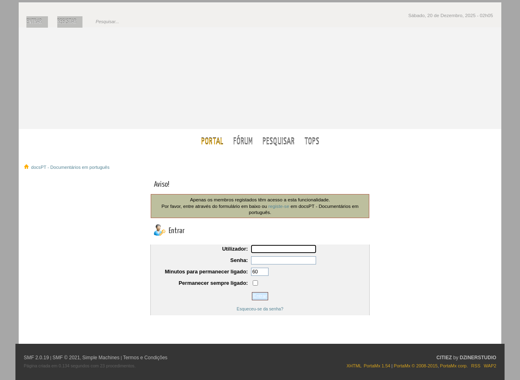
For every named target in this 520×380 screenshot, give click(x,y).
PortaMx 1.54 (377, 365)
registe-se (279, 206)
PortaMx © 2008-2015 (416, 365)
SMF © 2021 (66, 357)
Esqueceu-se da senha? (260, 308)
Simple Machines (100, 357)
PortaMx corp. (454, 365)
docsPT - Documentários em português (260, 78)
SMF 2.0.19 (36, 357)
